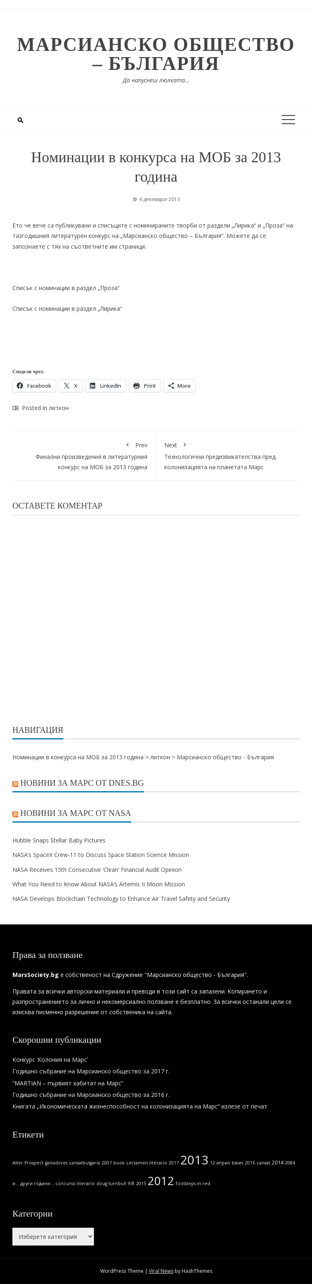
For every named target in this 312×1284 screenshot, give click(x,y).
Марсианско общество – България (156, 54)
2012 (161, 1180)
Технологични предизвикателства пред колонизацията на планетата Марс (227, 454)
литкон (59, 408)
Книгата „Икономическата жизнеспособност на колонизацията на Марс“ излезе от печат (139, 1106)
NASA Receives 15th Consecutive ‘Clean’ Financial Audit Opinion (97, 870)
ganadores (56, 1163)
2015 (141, 1183)
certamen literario (146, 1163)
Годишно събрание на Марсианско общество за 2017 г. (91, 1071)
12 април (220, 1163)
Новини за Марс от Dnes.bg (82, 782)
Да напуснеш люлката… (156, 80)
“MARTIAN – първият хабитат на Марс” (67, 1083)
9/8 (131, 1183)
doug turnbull (111, 1183)
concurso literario (75, 1183)
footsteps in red (193, 1183)
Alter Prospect (27, 1163)
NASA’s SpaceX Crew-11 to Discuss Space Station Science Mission (100, 855)
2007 (107, 1163)
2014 (277, 1162)
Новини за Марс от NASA (75, 813)
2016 (250, 1163)
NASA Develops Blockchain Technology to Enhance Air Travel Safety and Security (122, 898)
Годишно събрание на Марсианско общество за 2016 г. (91, 1095)
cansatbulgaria (84, 1163)
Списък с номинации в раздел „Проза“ (66, 288)
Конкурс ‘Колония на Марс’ (50, 1059)
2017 (174, 1163)
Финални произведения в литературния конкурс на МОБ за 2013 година (84, 454)
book (119, 1163)
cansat (263, 1163)
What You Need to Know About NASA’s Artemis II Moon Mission (98, 884)
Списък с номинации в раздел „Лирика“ (67, 308)
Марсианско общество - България (225, 757)
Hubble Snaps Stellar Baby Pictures (59, 840)
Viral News (161, 1270)
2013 (194, 1160)
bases (237, 1163)
